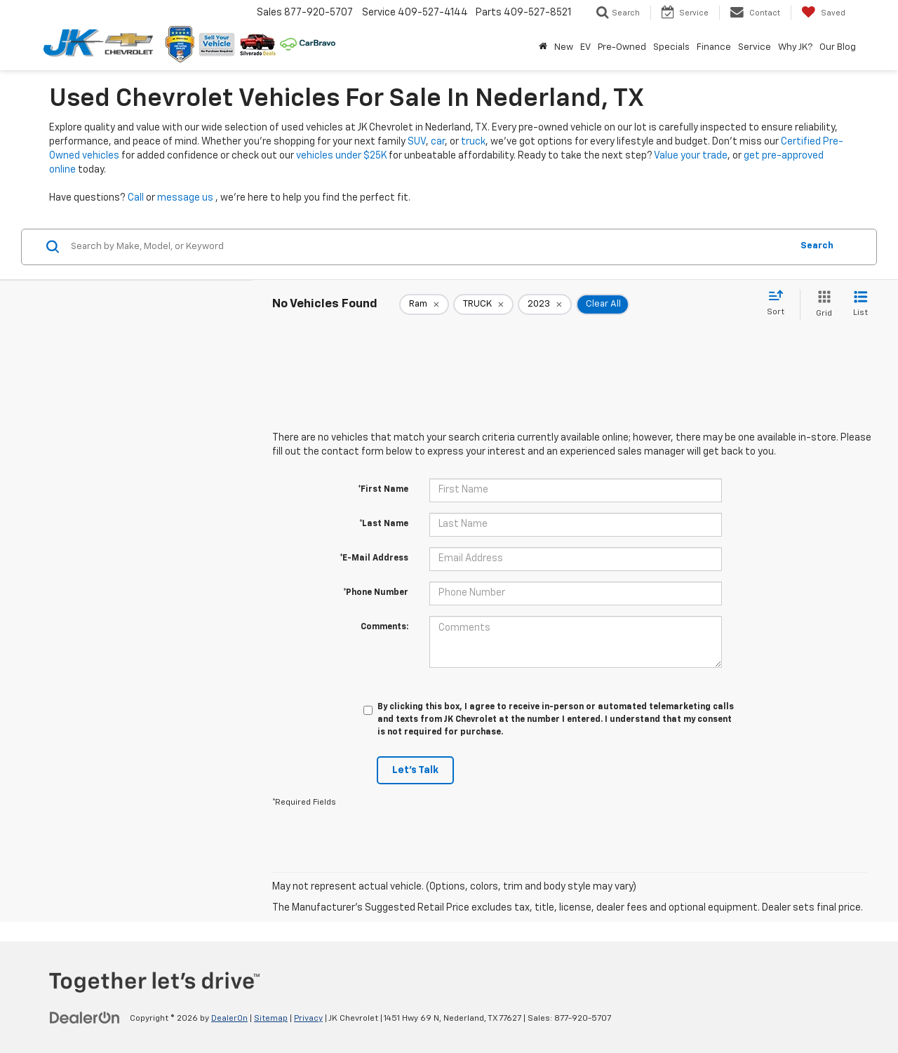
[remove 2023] (545, 304)
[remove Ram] (424, 304)
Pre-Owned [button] (622, 47)
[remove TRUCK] (483, 304)
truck (473, 142)
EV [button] (585, 47)
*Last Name (383, 524)
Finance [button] (714, 47)
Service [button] (754, 47)
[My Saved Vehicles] (823, 13)
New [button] (563, 47)
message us (185, 198)
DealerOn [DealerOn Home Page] (229, 1018)
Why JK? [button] (795, 47)
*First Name (383, 489)
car (438, 142)
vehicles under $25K (341, 156)
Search (816, 245)
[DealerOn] (85, 1018)
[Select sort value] (780, 304)
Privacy (308, 1018)
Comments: (384, 627)
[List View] (860, 305)
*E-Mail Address (374, 558)
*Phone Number (375, 593)
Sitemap (271, 1018)
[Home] (543, 47)
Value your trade (691, 156)
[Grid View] (821, 305)
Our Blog (837, 47)
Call (136, 198)
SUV (417, 142)
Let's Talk (415, 770)
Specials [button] (671, 47)
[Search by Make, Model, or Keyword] (429, 247)
